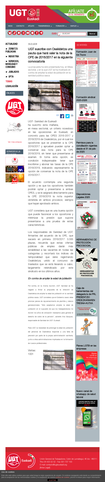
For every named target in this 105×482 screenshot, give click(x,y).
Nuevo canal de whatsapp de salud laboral (86, 394)
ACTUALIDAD (11, 44)
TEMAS (8, 81)
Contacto (20, 26)
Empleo (74, 26)
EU (56, 34)
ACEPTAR (52, 480)
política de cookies (62, 477)
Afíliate (31, 26)
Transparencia (45, 26)
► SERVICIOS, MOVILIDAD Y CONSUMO (12, 64)
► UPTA (9, 77)
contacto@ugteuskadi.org (56, 465)
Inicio (10, 26)
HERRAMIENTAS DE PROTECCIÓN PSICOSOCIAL (86, 243)
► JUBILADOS (12, 72)
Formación (61, 26)
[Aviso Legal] (45, 468)
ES (53, 34)
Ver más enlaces (15, 142)
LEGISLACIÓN (11, 86)
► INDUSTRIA (12, 56)
